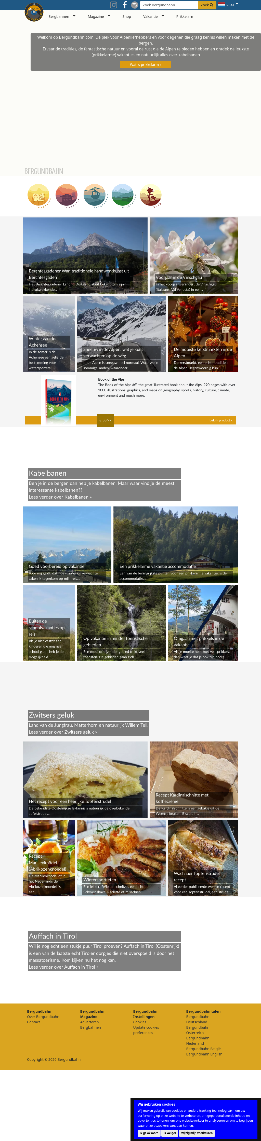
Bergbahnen (90, 1098)
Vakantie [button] (150, 16)
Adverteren (89, 1093)
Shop (127, 16)
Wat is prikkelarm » (146, 64)
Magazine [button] (96, 16)
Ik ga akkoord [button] (149, 1133)
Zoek (207, 5)
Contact (33, 1093)
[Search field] (178, 5)
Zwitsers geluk (79, 803)
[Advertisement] (130, 698)
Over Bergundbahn (43, 1087)
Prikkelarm (185, 16)
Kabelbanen (76, 497)
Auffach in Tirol (79, 1038)
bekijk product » (221, 420)
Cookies (139, 1093)
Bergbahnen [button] (58, 16)
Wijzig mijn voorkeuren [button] (197, 1133)
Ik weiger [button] (170, 1133)
